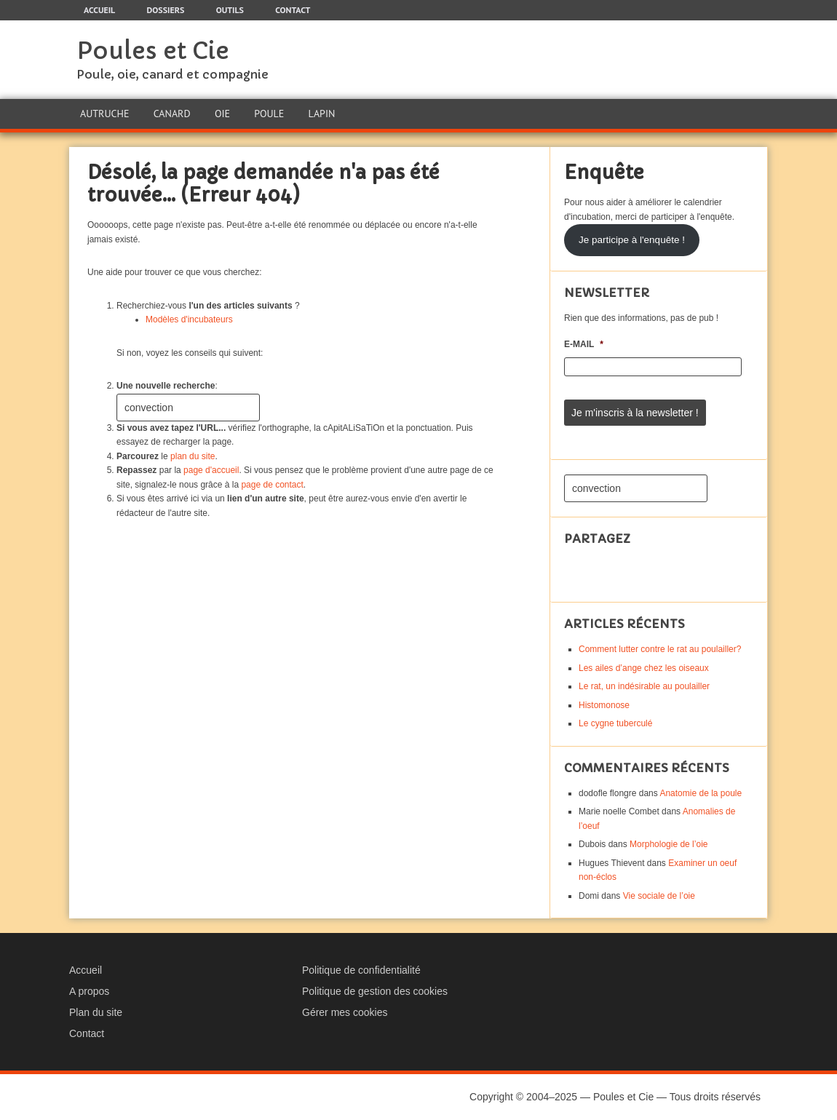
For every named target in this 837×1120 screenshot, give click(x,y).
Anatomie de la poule (700, 793)
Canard (172, 113)
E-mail (583, 344)
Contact (86, 1033)
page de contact (272, 485)
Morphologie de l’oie (668, 844)
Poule (269, 113)
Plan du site (95, 1012)
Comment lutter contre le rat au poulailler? (660, 649)
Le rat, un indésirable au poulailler (644, 686)
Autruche (104, 113)
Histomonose (604, 705)
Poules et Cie (152, 50)
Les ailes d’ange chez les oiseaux (644, 668)
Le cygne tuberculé (615, 723)
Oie (222, 113)
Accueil (85, 970)
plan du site (192, 456)
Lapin (322, 113)
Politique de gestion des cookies (375, 991)
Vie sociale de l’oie (659, 896)
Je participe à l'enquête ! (632, 239)
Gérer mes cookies (344, 1012)
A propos (89, 991)
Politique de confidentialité (361, 970)
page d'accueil (211, 470)
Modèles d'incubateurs (189, 319)
